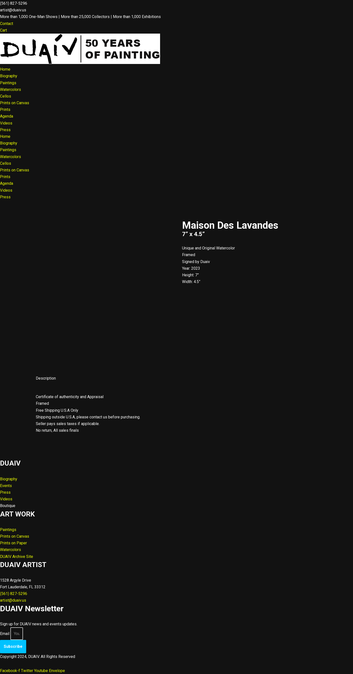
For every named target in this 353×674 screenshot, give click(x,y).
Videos (6, 123)
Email (4, 633)
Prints (5, 109)
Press (5, 129)
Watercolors (10, 89)
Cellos (5, 96)
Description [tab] (46, 378)
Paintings (8, 83)
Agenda (6, 116)
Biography (8, 76)
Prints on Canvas (14, 103)
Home (5, 69)
